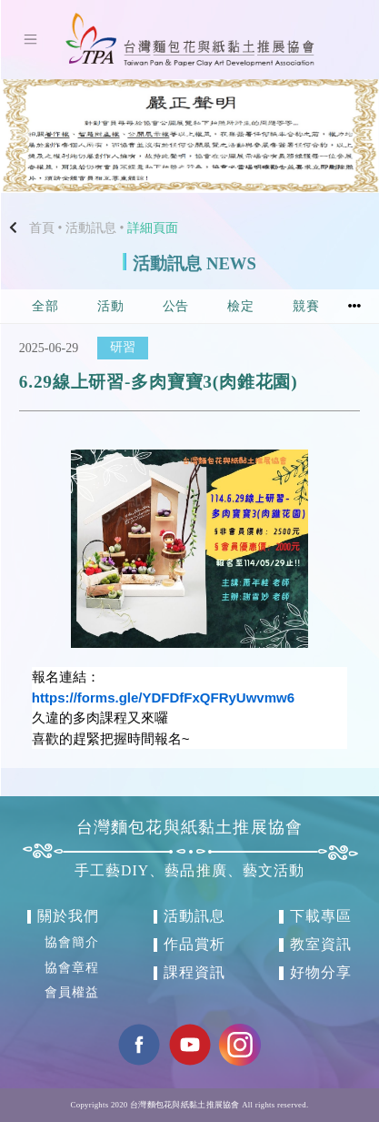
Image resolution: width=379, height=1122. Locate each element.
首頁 (42, 228)
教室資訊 (321, 943)
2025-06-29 (48, 348)
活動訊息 (90, 228)
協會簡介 (72, 942)
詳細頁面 (152, 228)
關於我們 (68, 916)
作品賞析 (194, 943)
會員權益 (72, 993)
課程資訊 (194, 971)
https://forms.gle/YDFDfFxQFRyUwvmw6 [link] (163, 697)
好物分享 (321, 971)
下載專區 (321, 916)
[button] (28, 136)
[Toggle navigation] (30, 39)
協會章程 (72, 968)
